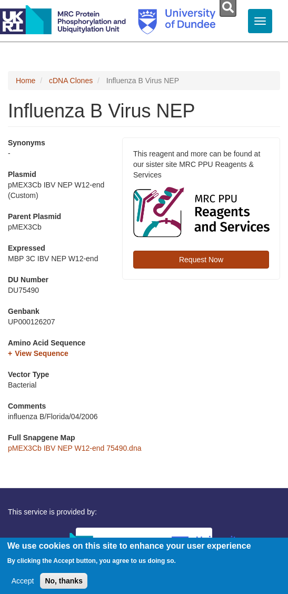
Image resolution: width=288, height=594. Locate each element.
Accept (23, 584)
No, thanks (64, 584)
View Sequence (41, 353)
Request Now (201, 259)
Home (25, 80)
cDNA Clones (71, 80)
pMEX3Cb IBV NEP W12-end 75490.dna (74, 448)
